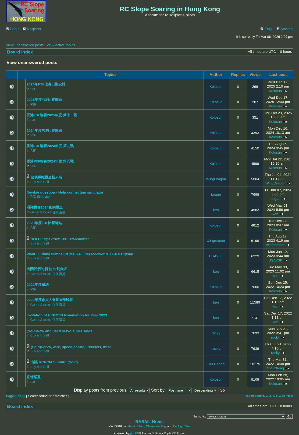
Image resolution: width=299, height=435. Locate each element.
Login (13, 29)
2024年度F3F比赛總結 (44, 130)
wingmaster (216, 241)
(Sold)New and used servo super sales (59, 331)
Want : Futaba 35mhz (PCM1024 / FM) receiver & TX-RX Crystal (80, 254)
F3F (33, 89)
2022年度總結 (38, 284)
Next (290, 395)
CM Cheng (215, 364)
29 (283, 395)
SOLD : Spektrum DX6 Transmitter (60, 239)
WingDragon (216, 179)
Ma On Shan (136, 426)
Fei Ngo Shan (182, 426)
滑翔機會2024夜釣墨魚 (45, 207)
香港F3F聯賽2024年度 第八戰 (50, 161)
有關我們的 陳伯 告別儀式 (47, 269)
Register (32, 29)
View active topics (60, 45)
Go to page (254, 395)
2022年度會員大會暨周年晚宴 (50, 300)
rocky (216, 333)
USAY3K (216, 256)
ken (216, 210)
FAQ (266, 29)
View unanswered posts (25, 45)
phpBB (134, 433)
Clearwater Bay (156, 426)
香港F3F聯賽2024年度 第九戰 (50, 146)
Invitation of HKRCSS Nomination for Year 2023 (67, 315)
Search (285, 29)
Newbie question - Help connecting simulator (65, 192)
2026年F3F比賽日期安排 (46, 84)
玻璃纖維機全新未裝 (46, 177)
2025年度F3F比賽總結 (44, 100)
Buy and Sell (39, 182)
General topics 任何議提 (48, 212)
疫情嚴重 (34, 377)
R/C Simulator (40, 196)
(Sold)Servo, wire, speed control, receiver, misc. (71, 347)
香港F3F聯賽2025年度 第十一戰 (52, 115)
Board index (20, 52)
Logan (216, 194)
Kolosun (216, 86)
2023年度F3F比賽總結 (44, 223)
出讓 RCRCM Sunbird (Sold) (54, 362)
